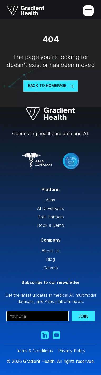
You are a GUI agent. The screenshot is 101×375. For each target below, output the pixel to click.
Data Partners (50, 217)
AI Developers (50, 208)
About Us (51, 251)
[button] (88, 10)
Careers (50, 268)
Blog (50, 259)
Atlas (50, 200)
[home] (24, 10)
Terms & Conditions (34, 351)
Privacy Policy (71, 351)
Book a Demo (50, 225)
